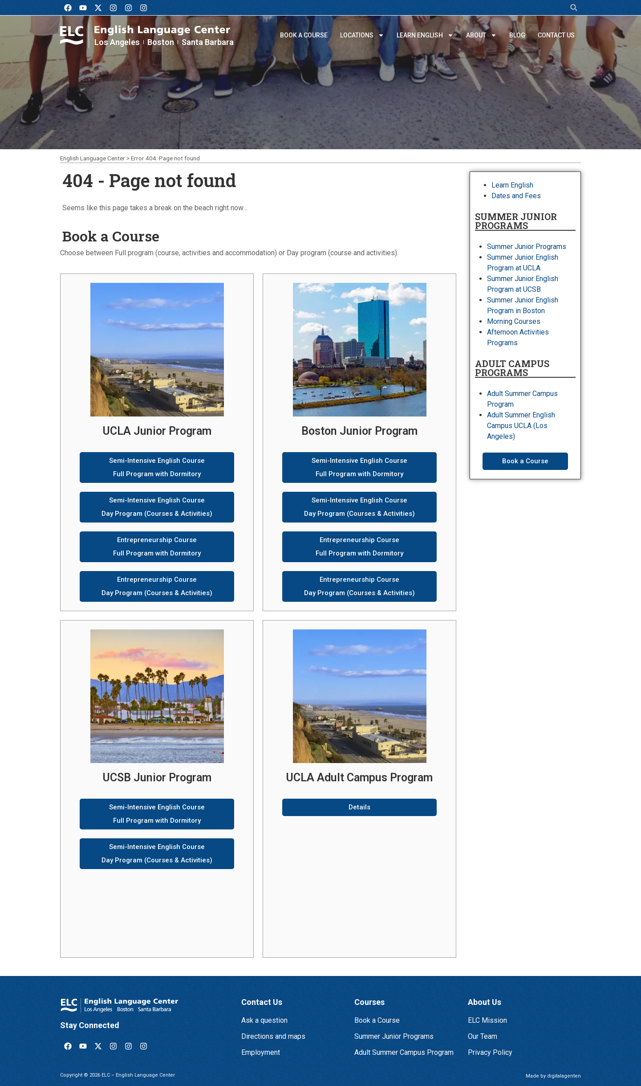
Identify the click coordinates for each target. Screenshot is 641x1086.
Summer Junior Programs (526, 246)
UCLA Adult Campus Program (359, 777)
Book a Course (304, 35)
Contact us (556, 35)
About (481, 35)
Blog (517, 35)
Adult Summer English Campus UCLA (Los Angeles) (521, 426)
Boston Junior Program (359, 431)
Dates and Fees (516, 196)
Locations (362, 35)
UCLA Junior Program (157, 431)
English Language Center (92, 158)
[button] (573, 7)
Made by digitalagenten (553, 1076)
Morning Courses (513, 321)
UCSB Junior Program (157, 777)
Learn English (425, 35)
